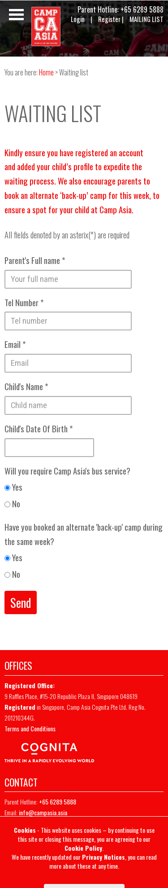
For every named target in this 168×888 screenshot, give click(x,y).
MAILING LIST (146, 19)
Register (109, 19)
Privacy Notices (103, 857)
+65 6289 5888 (142, 9)
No (12, 503)
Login (78, 19)
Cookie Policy (83, 848)
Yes (13, 487)
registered (91, 152)
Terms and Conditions (30, 728)
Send (20, 602)
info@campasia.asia (43, 812)
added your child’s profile (55, 166)
